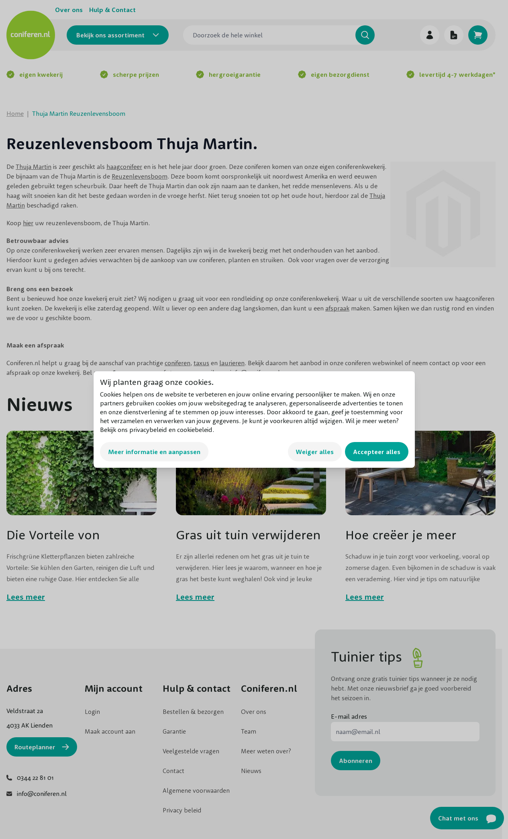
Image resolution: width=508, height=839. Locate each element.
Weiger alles (315, 452)
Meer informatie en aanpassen (154, 452)
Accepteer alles (376, 452)
